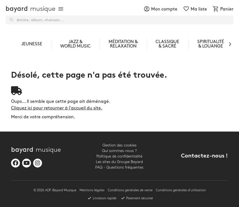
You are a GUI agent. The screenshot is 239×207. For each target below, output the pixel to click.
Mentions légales (92, 190)
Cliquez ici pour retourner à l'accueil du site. (56, 108)
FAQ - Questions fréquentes (119, 167)
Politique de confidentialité (119, 156)
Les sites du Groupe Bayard (119, 162)
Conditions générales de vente (130, 190)
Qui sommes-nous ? (119, 151)
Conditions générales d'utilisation (181, 190)
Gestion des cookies (119, 145)
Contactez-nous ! (204, 156)
